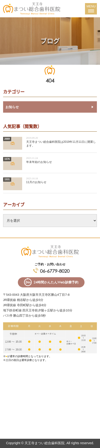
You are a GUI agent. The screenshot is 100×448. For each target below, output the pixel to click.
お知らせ (12, 107)
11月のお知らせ (36, 182)
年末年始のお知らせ (39, 162)
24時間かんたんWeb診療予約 (56, 282)
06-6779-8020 (55, 271)
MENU (90, 8)
